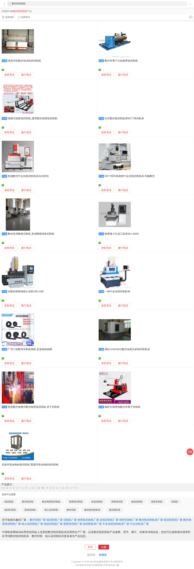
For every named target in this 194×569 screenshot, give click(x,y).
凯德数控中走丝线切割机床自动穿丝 (28, 176)
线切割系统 (10, 509)
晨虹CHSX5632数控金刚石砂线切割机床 (127, 349)
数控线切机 (28, 501)
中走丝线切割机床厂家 (115, 523)
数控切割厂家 (38, 519)
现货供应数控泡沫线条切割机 (24, 60)
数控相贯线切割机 (51, 501)
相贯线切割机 (76, 501)
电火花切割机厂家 (32, 523)
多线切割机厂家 (109, 519)
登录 (90, 547)
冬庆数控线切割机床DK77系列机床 (124, 118)
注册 (103, 547)
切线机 (174, 501)
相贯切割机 (157, 501)
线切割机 (9, 501)
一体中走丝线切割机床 (117, 291)
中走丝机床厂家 (139, 523)
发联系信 (9, 74)
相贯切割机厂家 (128, 519)
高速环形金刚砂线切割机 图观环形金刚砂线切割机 (30, 464)
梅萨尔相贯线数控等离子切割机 (123, 407)
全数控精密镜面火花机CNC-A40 (26, 291)
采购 (190, 451)
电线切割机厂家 (53, 523)
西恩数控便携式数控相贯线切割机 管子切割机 (34, 407)
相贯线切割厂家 (72, 523)
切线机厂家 (70, 519)
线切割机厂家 (54, 519)
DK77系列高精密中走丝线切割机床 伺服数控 (130, 176)
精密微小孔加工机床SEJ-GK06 (122, 233)
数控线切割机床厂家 (151, 519)
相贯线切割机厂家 (88, 519)
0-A (3, 488)
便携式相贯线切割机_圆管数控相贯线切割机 (33, 118)
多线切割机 (97, 501)
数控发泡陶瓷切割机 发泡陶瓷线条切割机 (31, 233)
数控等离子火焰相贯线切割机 (121, 60)
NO (43, 488)
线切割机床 (114, 509)
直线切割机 (30, 509)
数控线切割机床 (92, 509)
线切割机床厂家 (92, 523)
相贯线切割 (117, 501)
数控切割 (71, 509)
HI (26, 488)
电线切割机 (137, 501)
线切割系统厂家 (173, 519)
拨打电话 (26, 74)
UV (63, 488)
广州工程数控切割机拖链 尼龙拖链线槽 (30, 349)
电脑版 (103, 554)
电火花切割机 (51, 509)
